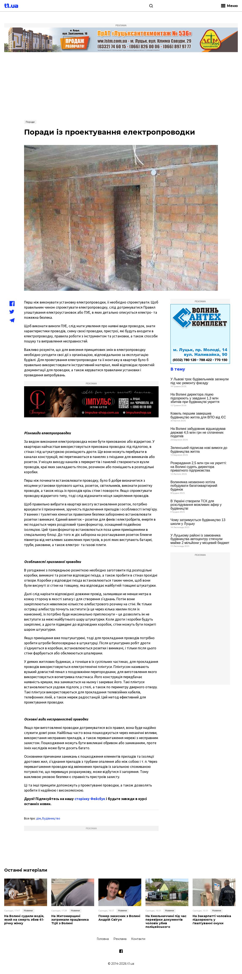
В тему (177, 369)
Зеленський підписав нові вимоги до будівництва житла (198, 449)
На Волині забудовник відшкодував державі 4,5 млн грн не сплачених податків (198, 432)
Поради (30, 122)
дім (38, 818)
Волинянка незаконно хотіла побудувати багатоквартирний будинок (193, 485)
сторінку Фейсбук (90, 799)
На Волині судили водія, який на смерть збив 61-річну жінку (24, 919)
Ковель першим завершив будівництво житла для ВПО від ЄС (198, 415)
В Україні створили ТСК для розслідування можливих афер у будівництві (196, 504)
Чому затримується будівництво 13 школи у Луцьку (197, 522)
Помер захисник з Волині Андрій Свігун (119, 918)
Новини (28, 910)
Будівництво (51, 818)
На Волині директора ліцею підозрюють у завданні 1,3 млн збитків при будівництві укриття (194, 398)
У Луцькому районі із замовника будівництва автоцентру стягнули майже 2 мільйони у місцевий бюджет (199, 539)
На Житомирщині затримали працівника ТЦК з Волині (70, 919)
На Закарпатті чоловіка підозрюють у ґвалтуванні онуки (212, 919)
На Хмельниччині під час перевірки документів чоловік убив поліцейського (165, 921)
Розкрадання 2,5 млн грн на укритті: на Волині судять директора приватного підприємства (198, 466)
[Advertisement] (121, 85)
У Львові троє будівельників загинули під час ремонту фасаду (199, 381)
